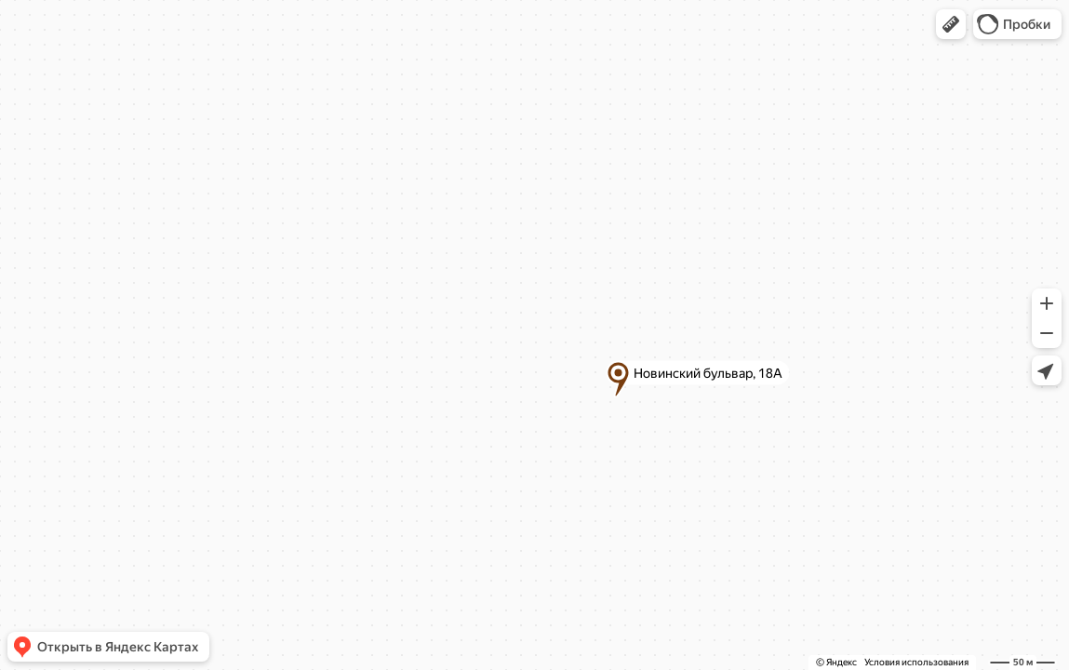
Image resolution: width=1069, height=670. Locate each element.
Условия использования (916, 662)
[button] (951, 24)
